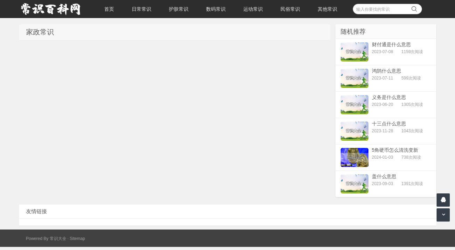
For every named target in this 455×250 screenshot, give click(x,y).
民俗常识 (290, 9)
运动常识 (253, 9)
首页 (109, 9)
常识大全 (58, 238)
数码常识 (216, 9)
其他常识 (327, 9)
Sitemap (77, 238)
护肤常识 (178, 9)
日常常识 (141, 9)
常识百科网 (54, 9)
